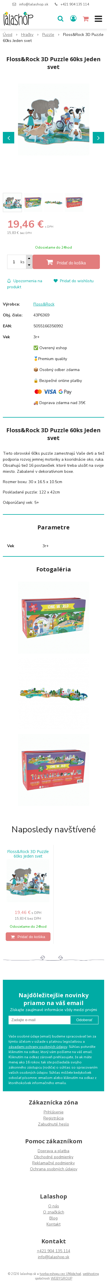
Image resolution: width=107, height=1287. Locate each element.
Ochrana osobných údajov (53, 1169)
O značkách (53, 1212)
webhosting (91, 1274)
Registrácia (53, 1118)
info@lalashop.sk (33, 4)
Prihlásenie (54, 1112)
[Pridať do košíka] (66, 262)
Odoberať (84, 1020)
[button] (60, 18)
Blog (53, 1218)
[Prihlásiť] (73, 18)
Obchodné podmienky (53, 1157)
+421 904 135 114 (74, 4)
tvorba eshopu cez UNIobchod (60, 1274)
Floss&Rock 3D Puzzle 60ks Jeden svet (28, 853)
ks (23, 262)
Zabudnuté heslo (53, 1124)
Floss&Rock (43, 304)
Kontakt (53, 1224)
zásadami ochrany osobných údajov (38, 1046)
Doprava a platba (53, 1151)
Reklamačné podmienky (53, 1163)
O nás (53, 1206)
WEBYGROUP (61, 1278)
